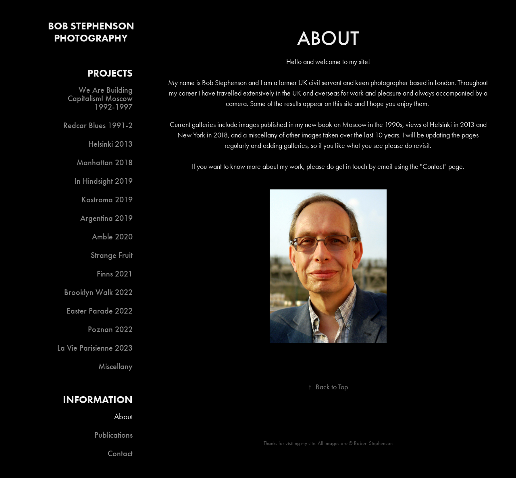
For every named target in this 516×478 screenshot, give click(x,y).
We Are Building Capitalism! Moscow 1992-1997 (100, 98)
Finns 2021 (115, 273)
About (123, 416)
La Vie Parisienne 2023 (95, 348)
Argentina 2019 (106, 218)
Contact (120, 453)
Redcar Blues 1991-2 (98, 125)
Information (98, 399)
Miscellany (115, 366)
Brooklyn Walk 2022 (98, 292)
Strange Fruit (112, 255)
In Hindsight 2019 (104, 181)
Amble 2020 (112, 236)
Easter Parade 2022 (100, 311)
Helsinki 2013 (110, 144)
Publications (113, 435)
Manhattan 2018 (105, 162)
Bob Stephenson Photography (92, 32)
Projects (110, 73)
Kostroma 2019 (107, 199)
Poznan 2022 (110, 329)
